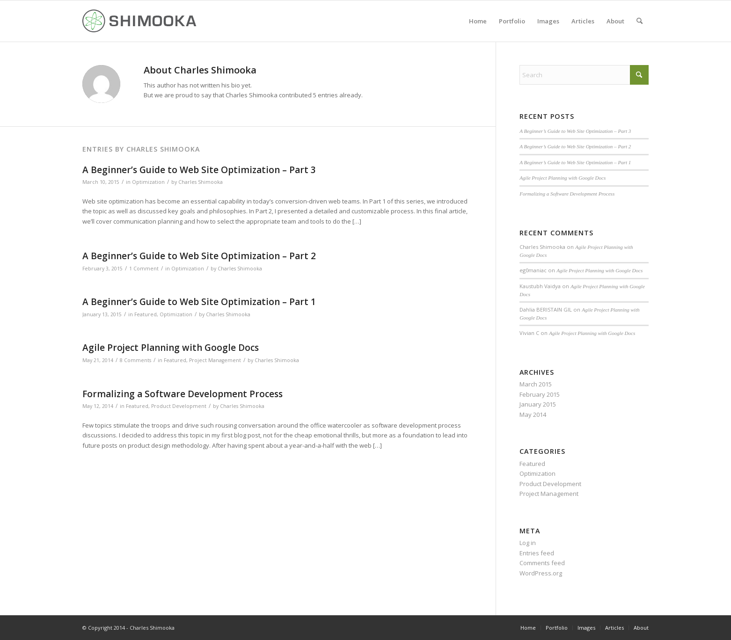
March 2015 (535, 384)
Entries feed (536, 553)
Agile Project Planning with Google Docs (170, 348)
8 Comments (135, 360)
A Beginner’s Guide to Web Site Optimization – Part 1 (199, 302)
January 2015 (537, 404)
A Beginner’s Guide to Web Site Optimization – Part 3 (199, 170)
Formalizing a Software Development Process (182, 394)
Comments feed (542, 563)
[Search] (639, 21)
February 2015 (539, 394)
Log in (527, 542)
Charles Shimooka (200, 182)
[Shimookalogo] (139, 21)
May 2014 (532, 414)
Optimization (148, 182)
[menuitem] (478, 21)
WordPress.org (540, 573)
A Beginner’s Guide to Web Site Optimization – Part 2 (199, 256)
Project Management (215, 360)
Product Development (178, 406)
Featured (145, 314)
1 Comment (144, 268)
